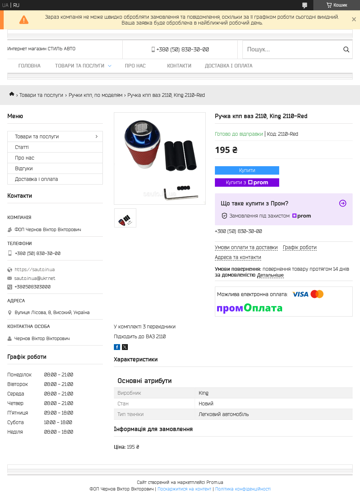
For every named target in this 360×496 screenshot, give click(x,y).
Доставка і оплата (228, 66)
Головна (29, 66)
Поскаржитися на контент (184, 488)
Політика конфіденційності (243, 488)
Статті (22, 147)
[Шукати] (346, 49)
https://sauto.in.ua (35, 269)
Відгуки (24, 168)
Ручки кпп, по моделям (95, 95)
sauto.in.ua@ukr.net (34, 278)
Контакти (179, 66)
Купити (247, 170)
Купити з (247, 182)
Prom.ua (214, 482)
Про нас (135, 66)
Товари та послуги (79, 66)
